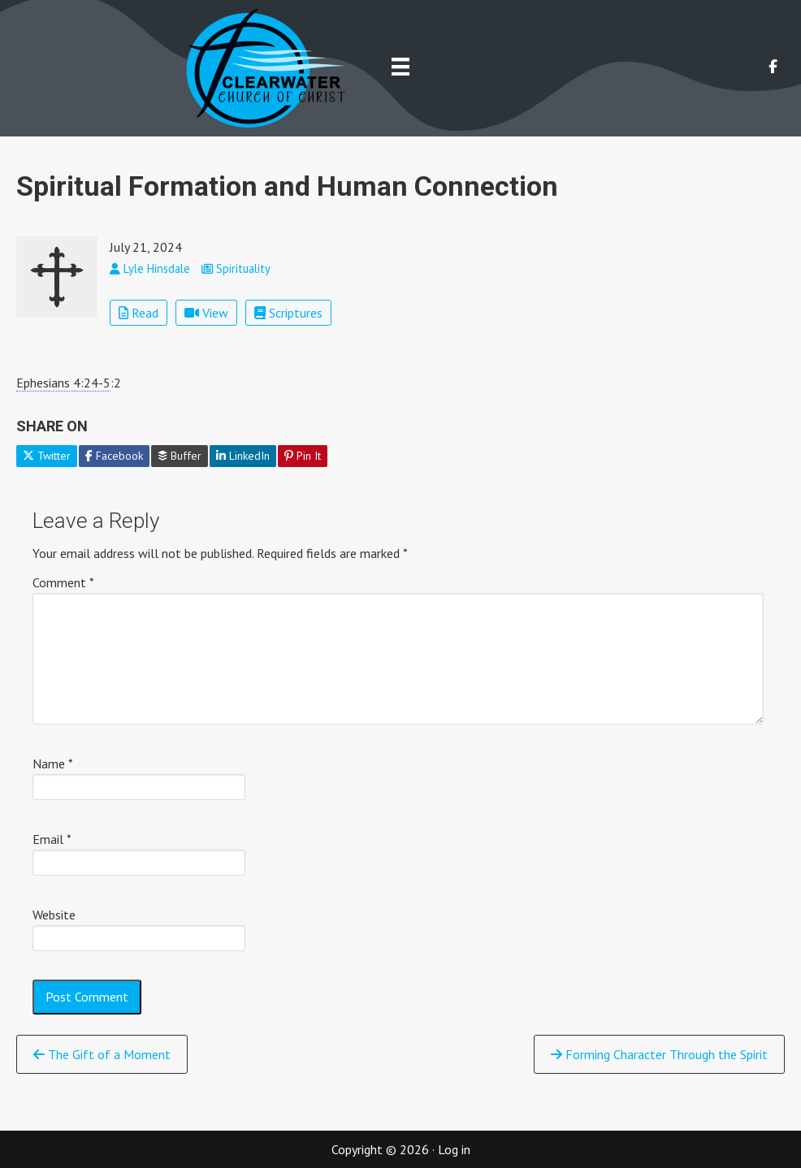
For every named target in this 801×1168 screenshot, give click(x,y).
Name (52, 763)
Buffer (179, 455)
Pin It (302, 455)
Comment (63, 582)
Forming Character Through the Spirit (659, 1054)
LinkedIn (243, 455)
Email (51, 839)
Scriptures (288, 313)
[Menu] (400, 66)
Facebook (114, 455)
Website (54, 914)
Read (138, 313)
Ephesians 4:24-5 (63, 382)
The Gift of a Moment (102, 1054)
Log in (454, 1149)
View (206, 313)
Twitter (47, 455)
